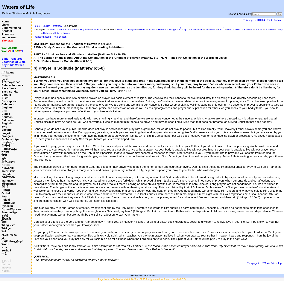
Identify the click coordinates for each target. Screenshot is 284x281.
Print (269, 20)
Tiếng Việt (8, 225)
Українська (8, 234)
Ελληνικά (7, 120)
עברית (5, 151)
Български (8, 101)
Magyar (6, 267)
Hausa (152, 29)
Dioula (5, 113)
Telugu (280, 29)
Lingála (6, 174)
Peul (4, 196)
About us (7, 34)
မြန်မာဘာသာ (8, 183)
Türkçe (6, 228)
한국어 (5, 145)
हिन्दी (4, 155)
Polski (5, 199)
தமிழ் (4, 215)
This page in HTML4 (254, 20)
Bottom (278, 20)
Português (8, 202)
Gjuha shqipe (10, 139)
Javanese (210, 29)
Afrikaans (7, 72)
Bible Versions (11, 27)
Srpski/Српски (11, 209)
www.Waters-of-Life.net (142, 275)
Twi (3, 231)
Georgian (131, 29)
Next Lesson (60, 37)
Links (5, 24)
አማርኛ (5, 75)
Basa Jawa (8, 88)
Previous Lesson (42, 37)
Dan (4, 110)
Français (7, 136)
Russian (248, 29)
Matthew (57, 26)
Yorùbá (6, 250)
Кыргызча (8, 171)
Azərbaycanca (10, 82)
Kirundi (6, 164)
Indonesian (197, 29)
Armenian (64, 29)
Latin (220, 29)
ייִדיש (4, 247)
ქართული (8, 161)
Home (5, 21)
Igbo (4, 158)
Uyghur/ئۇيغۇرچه (11, 240)
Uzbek (46, 33)
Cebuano (7, 104)
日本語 (5, 190)
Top (280, 263)
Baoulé (6, 94)
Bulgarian (85, 29)
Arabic (53, 29)
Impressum (8, 37)
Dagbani (7, 107)
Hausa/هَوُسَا (9, 148)
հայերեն (7, 142)
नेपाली (4, 186)
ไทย (4, 221)
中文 (4, 253)
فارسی (5, 132)
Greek (142, 29)
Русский (7, 206)
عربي (4, 78)
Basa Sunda (9, 91)
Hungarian (174, 29)
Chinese (96, 29)
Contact (6, 31)
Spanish (269, 29)
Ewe (4, 126)
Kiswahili (7, 167)
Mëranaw (7, 180)
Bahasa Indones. (12, 85)
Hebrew (162, 29)
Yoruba (66, 33)
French (120, 29)
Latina (5, 264)
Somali (258, 29)
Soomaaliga (9, 212)
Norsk (5, 270)
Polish (238, 29)
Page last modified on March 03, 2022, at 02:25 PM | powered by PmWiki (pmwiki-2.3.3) (142, 279)
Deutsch (7, 117)
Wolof (5, 244)
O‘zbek (6, 193)
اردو (3, 237)
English (6, 123)
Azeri (74, 29)
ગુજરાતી (6, 261)
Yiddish (56, 33)
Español (6, 129)
